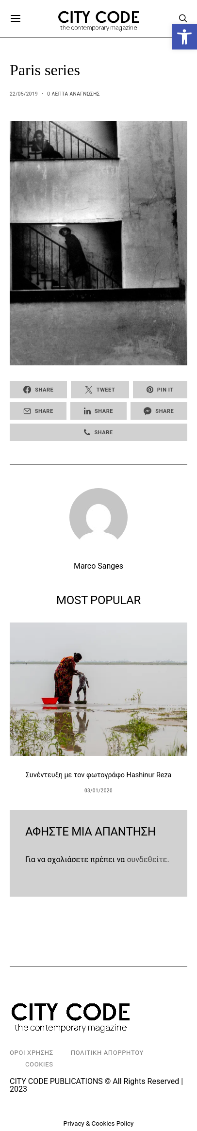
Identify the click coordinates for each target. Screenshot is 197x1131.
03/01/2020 (98, 790)
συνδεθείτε (147, 859)
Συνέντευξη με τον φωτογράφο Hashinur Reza (99, 775)
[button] (184, 36)
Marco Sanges (98, 566)
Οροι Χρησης (31, 1052)
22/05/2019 (24, 94)
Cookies (39, 1064)
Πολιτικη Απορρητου (107, 1052)
